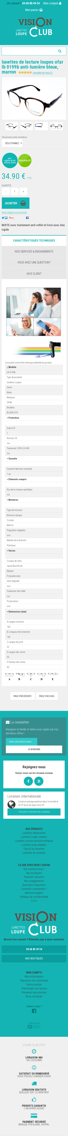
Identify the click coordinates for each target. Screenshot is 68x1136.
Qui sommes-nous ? (34, 869)
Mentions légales (34, 892)
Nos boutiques (34, 873)
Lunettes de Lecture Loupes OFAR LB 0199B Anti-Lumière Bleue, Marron (32, 67)
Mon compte (52, 3)
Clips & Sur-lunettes (34, 848)
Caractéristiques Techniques (34, 240)
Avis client (34, 273)
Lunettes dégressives (34, 832)
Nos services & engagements (34, 251)
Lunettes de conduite (34, 852)
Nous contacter (34, 996)
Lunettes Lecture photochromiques (34, 840)
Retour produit (34, 984)
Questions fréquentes (34, 885)
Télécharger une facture (34, 988)
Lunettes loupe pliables (34, 844)
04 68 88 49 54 (31, 3)
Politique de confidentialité (34, 896)
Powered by (34, 1025)
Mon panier (34, 10)
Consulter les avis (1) (42, 72)
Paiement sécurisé (34, 877)
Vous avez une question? (34, 262)
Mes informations (34, 976)
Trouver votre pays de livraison (34, 812)
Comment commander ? (34, 888)
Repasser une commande (34, 980)
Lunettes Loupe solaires (34, 836)
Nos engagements (34, 881)
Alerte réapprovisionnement (14, 212)
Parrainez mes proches (34, 992)
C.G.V (34, 900)
